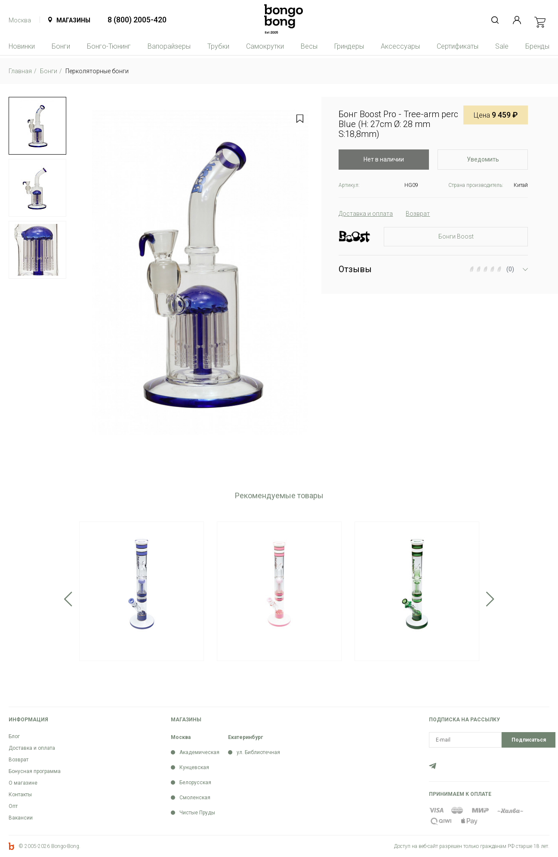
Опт (13, 806)
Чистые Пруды (197, 813)
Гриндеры (349, 46)
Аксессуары (400, 46)
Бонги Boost (456, 236)
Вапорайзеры (169, 46)
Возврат (18, 760)
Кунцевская (194, 767)
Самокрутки (265, 46)
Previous (68, 599)
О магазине (23, 783)
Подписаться (529, 740)
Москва (20, 20)
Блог (14, 736)
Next (490, 599)
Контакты (20, 795)
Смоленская (194, 798)
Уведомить (483, 159)
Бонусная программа (35, 771)
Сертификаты (457, 46)
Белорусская (195, 782)
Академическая (199, 752)
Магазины (73, 20)
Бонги (61, 46)
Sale (502, 46)
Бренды (537, 46)
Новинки (22, 46)
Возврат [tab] (418, 213)
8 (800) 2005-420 (137, 19)
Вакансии (21, 818)
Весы (309, 46)
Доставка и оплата (32, 748)
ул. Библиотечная (258, 752)
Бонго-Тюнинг (109, 46)
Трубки (218, 46)
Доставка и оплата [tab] (366, 213)
